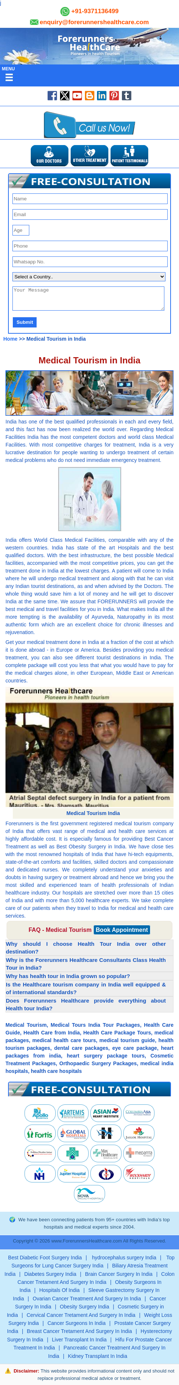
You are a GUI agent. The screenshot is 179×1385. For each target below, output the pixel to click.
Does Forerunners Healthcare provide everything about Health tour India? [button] (86, 1004)
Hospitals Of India (59, 1290)
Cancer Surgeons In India (77, 1323)
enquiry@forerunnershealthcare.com (94, 22)
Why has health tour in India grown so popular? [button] (68, 976)
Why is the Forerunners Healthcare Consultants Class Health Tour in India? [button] (86, 964)
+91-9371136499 (94, 11)
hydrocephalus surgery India (123, 1257)
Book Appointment (122, 930)
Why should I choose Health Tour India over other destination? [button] (86, 948)
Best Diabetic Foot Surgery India (45, 1257)
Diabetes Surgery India (50, 1274)
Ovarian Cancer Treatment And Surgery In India (87, 1298)
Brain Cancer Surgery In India (118, 1274)
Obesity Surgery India (84, 1307)
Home (10, 339)
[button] (89, 180)
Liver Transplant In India (79, 1340)
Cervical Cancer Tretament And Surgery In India (81, 1315)
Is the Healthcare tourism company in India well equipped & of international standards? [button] (86, 988)
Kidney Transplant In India (97, 1356)
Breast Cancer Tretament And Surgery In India (79, 1331)
